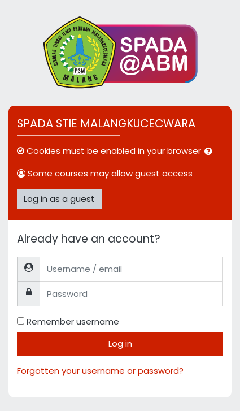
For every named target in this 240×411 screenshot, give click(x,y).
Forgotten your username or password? (100, 371)
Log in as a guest (59, 199)
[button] (210, 152)
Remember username (73, 321)
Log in (120, 343)
